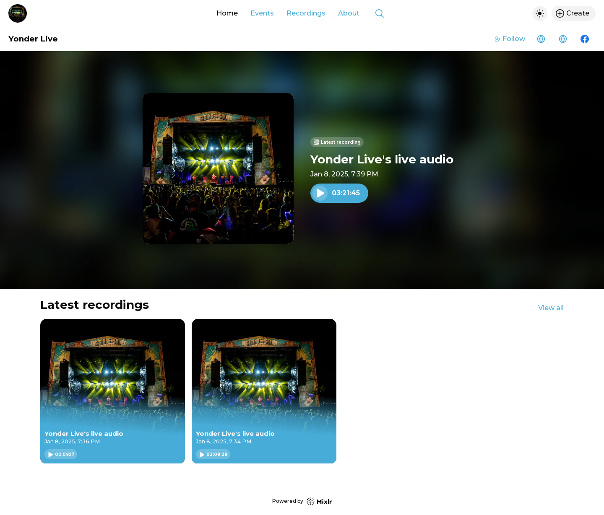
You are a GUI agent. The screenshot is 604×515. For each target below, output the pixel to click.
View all (551, 308)
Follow (510, 39)
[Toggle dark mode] (539, 13)
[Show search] (379, 13)
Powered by (302, 501)
